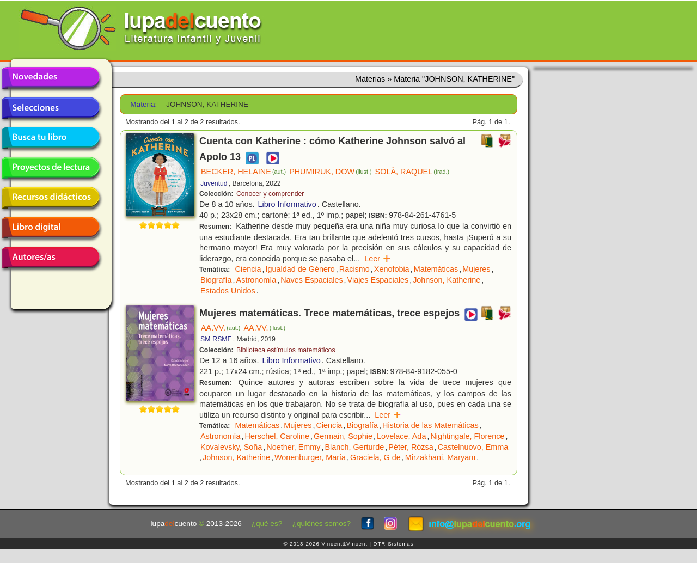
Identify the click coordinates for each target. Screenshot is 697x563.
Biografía (216, 280)
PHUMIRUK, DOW (330, 171)
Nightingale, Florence (467, 436)
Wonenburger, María (310, 457)
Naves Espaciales (311, 280)
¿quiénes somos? (321, 523)
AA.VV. (220, 327)
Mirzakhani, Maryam (440, 457)
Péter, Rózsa (410, 447)
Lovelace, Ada (401, 436)
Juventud (214, 183)
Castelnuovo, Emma (473, 447)
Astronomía (256, 280)
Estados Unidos (227, 290)
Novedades (51, 78)
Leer (377, 258)
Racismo (354, 269)
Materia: (143, 104)
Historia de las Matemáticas (430, 425)
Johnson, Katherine (446, 280)
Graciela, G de (375, 457)
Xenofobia (391, 269)
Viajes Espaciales (378, 280)
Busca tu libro (51, 138)
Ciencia (248, 269)
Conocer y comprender (270, 194)
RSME (221, 339)
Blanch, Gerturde (354, 447)
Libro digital (51, 227)
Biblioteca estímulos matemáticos (285, 350)
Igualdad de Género (300, 269)
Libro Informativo (287, 204)
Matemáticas (436, 269)
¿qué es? (267, 523)
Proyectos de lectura (51, 168)
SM (205, 339)
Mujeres (476, 269)
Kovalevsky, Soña (231, 447)
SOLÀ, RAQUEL (412, 171)
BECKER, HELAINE (243, 171)
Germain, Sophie (343, 436)
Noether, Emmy (293, 447)
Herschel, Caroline (277, 436)
